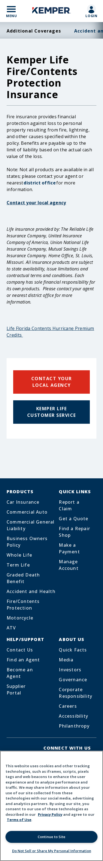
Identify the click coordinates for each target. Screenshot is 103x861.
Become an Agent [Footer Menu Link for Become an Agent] (20, 673)
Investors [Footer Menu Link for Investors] (70, 670)
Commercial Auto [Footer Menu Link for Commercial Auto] (27, 512)
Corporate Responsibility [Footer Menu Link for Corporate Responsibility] (75, 692)
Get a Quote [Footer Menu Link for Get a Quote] (73, 519)
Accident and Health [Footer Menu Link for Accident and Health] (31, 591)
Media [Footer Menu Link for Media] (66, 660)
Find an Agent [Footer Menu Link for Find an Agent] (23, 660)
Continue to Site (51, 836)
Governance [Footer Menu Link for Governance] (73, 680)
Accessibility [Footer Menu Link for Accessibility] (73, 716)
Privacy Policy (50, 814)
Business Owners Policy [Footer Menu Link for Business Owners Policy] (27, 541)
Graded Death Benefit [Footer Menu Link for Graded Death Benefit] (23, 578)
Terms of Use (19, 819)
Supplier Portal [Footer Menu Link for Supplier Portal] (16, 689)
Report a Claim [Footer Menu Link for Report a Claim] (69, 505)
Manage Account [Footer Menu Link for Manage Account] (68, 565)
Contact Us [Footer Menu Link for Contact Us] (20, 650)
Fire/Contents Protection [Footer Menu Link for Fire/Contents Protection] (23, 604)
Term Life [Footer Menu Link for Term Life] (18, 565)
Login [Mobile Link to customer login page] (91, 16)
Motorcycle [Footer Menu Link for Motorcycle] (20, 618)
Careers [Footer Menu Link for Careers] (68, 706)
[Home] (51, 11)
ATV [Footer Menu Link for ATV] (11, 628)
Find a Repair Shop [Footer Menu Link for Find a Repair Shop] (74, 531)
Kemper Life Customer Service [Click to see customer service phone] (51, 412)
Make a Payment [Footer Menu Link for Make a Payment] (69, 548)
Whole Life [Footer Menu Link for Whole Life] (19, 555)
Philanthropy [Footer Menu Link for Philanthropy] (74, 726)
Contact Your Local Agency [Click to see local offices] (51, 381)
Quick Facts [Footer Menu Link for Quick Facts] (73, 650)
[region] (51, 806)
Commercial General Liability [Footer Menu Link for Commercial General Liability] (31, 525)
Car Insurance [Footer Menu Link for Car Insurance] (23, 502)
